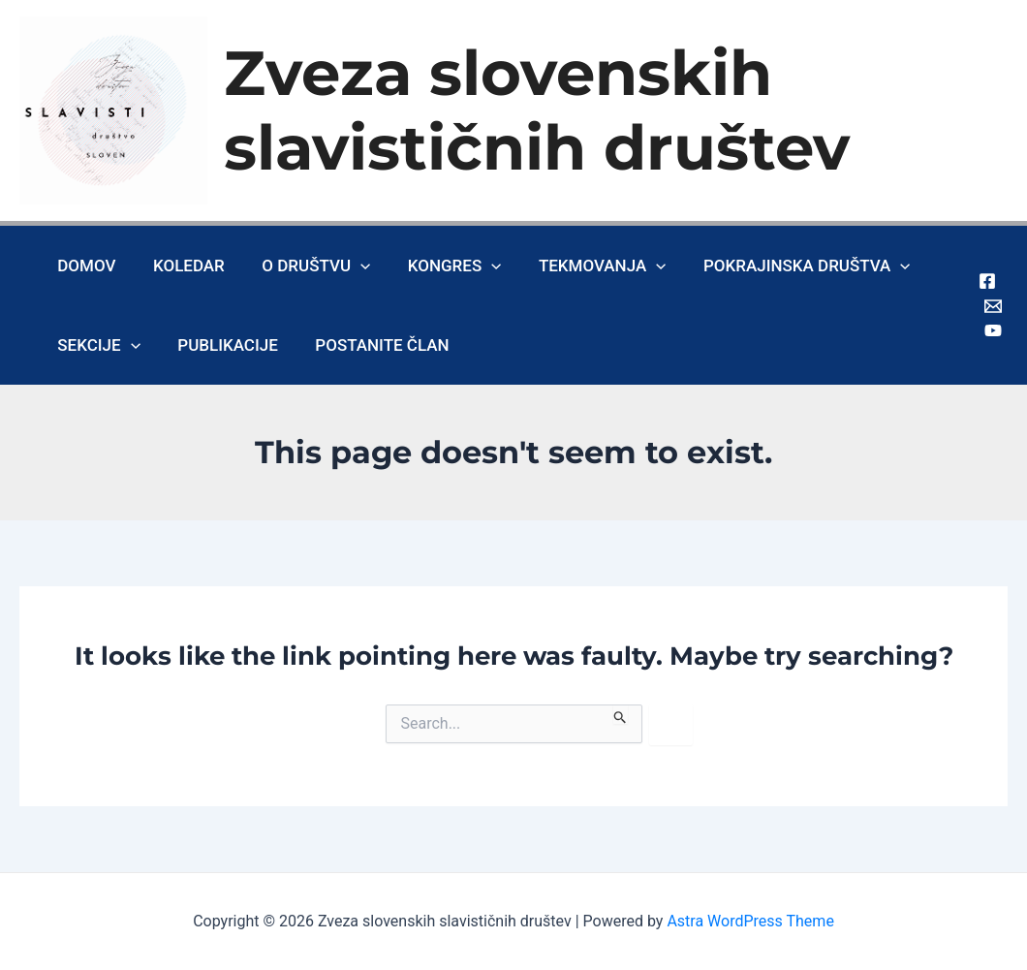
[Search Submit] (620, 714)
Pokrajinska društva (783, 265)
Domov (84, 265)
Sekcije (97, 345)
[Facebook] (987, 281)
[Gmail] (993, 306)
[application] (349, 265)
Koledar (182, 265)
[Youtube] (993, 330)
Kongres (439, 265)
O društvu (305, 265)
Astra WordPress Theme (750, 921)
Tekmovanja (583, 265)
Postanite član (371, 345)
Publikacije (221, 345)
